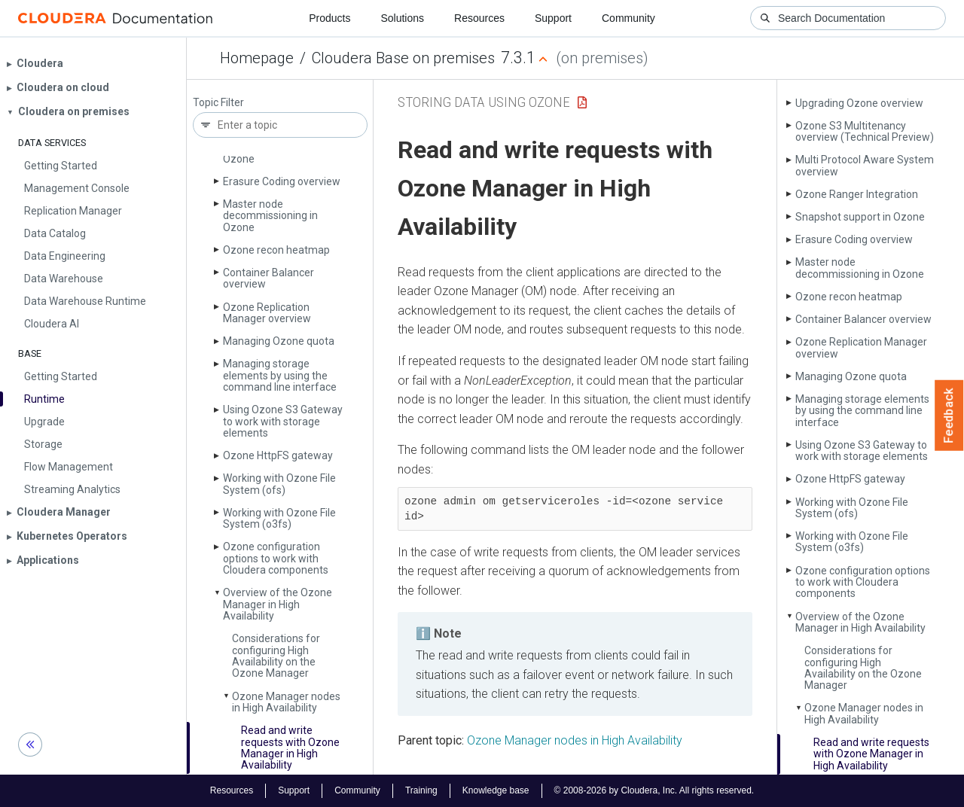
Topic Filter (218, 102)
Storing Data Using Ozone (484, 102)
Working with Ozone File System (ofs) (279, 483)
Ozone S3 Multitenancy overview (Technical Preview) (864, 131)
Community (628, 18)
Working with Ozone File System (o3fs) (279, 518)
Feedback (949, 415)
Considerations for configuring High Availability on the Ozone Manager (276, 655)
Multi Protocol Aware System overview (864, 165)
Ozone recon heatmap (276, 250)
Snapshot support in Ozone (860, 217)
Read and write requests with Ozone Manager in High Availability (290, 747)
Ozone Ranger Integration (856, 194)
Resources (479, 18)
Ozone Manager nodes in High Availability (286, 702)
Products (329, 18)
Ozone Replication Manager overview (267, 312)
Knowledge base (495, 790)
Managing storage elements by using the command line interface (280, 375)
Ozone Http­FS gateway (278, 455)
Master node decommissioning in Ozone (270, 215)
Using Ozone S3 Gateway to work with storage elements (283, 421)
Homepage (257, 58)
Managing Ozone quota (278, 341)
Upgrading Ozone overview (859, 103)
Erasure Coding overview (281, 181)
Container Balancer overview (268, 278)
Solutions (402, 18)
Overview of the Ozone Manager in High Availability (277, 604)
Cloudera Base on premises (403, 58)
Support (553, 18)
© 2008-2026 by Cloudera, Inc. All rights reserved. (654, 790)
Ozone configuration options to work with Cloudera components (275, 558)
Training (421, 790)
